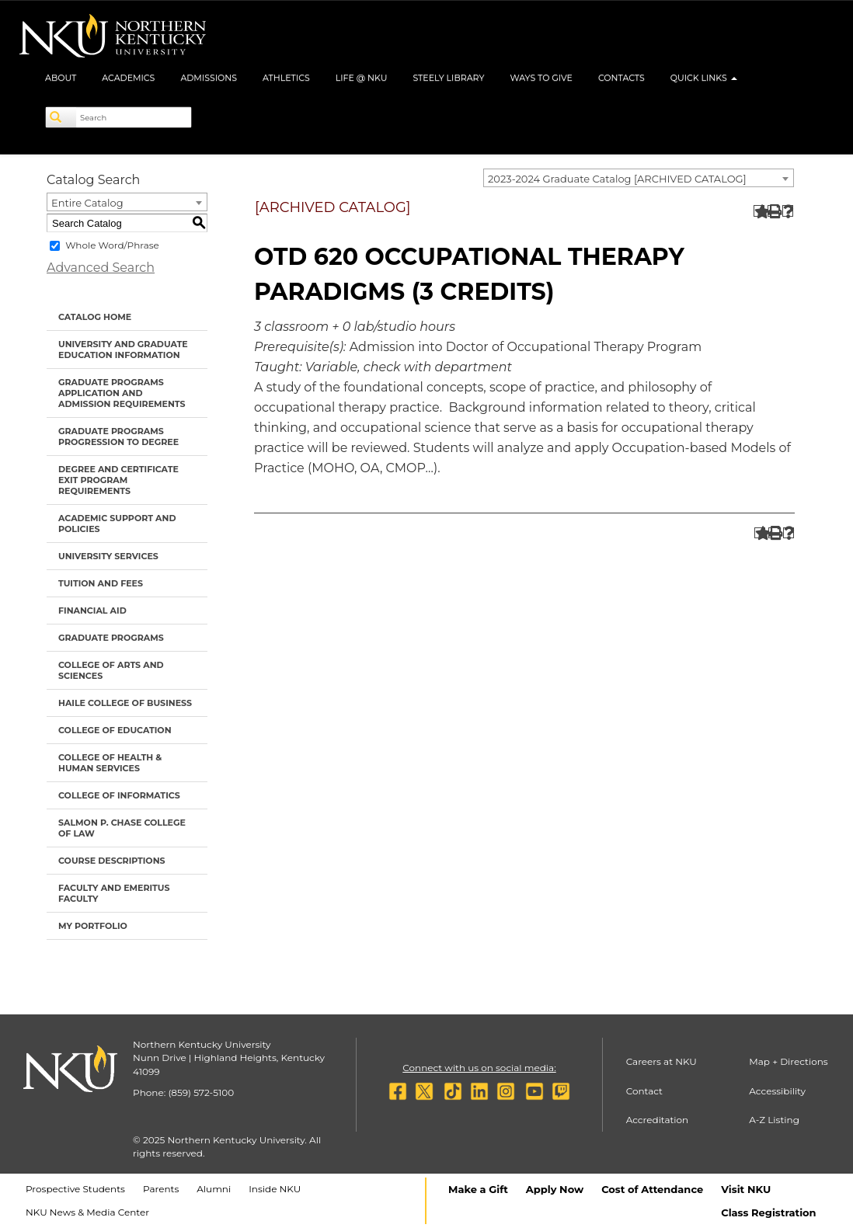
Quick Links (703, 77)
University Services (108, 556)
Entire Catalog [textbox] (87, 203)
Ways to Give (541, 77)
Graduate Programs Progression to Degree (118, 436)
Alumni (214, 1189)
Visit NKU (746, 1189)
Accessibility (777, 1091)
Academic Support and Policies (117, 523)
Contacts (621, 77)
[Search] (61, 117)
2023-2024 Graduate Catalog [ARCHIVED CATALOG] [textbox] (617, 178)
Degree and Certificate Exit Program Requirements (118, 480)
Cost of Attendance (652, 1189)
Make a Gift (478, 1189)
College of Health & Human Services (110, 763)
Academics (128, 77)
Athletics (286, 77)
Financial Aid (92, 610)
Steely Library (448, 77)
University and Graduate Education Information (123, 349)
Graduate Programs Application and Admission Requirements (122, 393)
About (60, 77)
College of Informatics (119, 795)
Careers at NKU (661, 1061)
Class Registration (768, 1212)
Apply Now (554, 1189)
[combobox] (638, 178)
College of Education (115, 730)
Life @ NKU (362, 77)
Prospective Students (75, 1189)
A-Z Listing (774, 1119)
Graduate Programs (111, 637)
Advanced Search (101, 267)
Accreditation (657, 1119)
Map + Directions (788, 1061)
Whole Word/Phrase (112, 245)
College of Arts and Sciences (111, 670)
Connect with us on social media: (478, 1067)
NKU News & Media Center (87, 1212)
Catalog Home (94, 316)
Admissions (208, 77)
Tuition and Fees (100, 583)
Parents (161, 1189)
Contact (644, 1091)
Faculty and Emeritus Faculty (113, 893)
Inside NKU (275, 1189)
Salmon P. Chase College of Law (122, 828)
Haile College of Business (125, 702)
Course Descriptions (111, 860)
